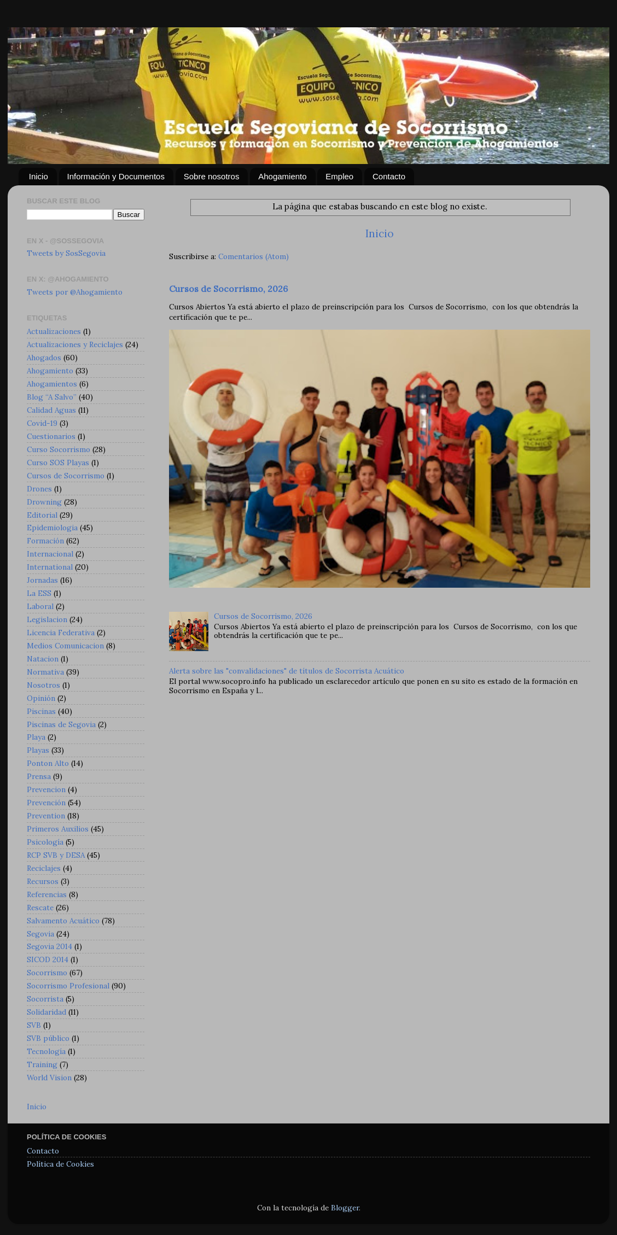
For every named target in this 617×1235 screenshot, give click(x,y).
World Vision (49, 1077)
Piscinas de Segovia (61, 724)
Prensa (39, 776)
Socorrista (45, 999)
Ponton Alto (48, 763)
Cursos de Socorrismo (65, 476)
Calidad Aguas (51, 410)
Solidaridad (46, 1012)
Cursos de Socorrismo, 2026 (228, 288)
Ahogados (44, 357)
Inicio (38, 176)
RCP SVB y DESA (56, 855)
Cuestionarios (51, 436)
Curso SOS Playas (58, 462)
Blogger (345, 1208)
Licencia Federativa (61, 632)
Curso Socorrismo (58, 449)
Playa (36, 737)
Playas (38, 750)
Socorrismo (47, 973)
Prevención (46, 802)
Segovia (40, 934)
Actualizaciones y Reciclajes (75, 344)
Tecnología (46, 1051)
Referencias (47, 894)
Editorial (42, 515)
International (50, 567)
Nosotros (43, 685)
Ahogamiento (282, 176)
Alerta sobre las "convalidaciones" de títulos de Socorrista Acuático (286, 671)
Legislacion (47, 619)
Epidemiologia (52, 527)
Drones (39, 489)
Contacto (388, 176)
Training (42, 1064)
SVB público (48, 1038)
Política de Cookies (60, 1164)
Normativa (45, 672)
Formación (45, 541)
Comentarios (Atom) (253, 256)
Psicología (45, 842)
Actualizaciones (54, 331)
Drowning (44, 502)
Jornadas (42, 580)
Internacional (50, 554)
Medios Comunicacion (65, 646)
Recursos (43, 881)
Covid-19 (42, 423)
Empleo (339, 176)
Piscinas (41, 711)
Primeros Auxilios (58, 829)
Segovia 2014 (49, 946)
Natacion (43, 659)
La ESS (39, 593)
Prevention (46, 816)
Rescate (40, 907)
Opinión (41, 698)
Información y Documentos (116, 176)
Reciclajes (44, 868)
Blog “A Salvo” (52, 397)
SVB (34, 1025)
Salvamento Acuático (63, 921)
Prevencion (46, 789)
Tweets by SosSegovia (66, 253)
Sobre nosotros (212, 176)
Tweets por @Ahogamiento (75, 292)
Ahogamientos (52, 384)
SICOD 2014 (47, 959)
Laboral (40, 606)
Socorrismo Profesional (68, 986)
